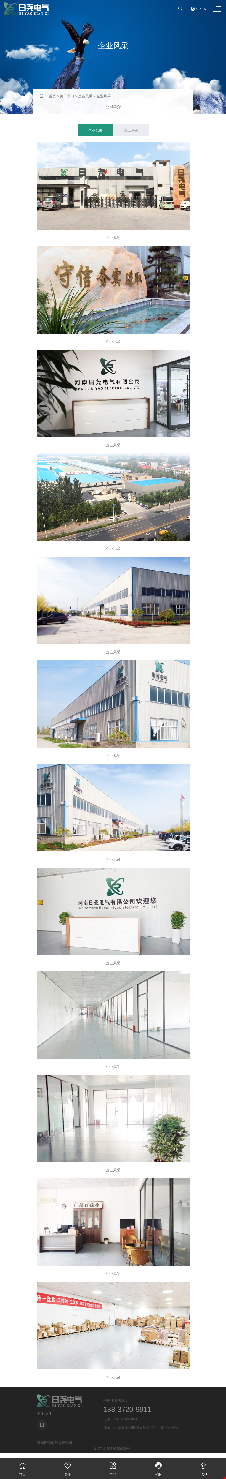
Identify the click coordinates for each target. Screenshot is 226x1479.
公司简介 (113, 107)
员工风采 (131, 130)
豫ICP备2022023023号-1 (113, 1449)
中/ (198, 9)
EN (204, 9)
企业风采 (85, 96)
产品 (113, 1467)
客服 (158, 1467)
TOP (203, 1467)
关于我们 (67, 96)
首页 (52, 96)
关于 (68, 1467)
